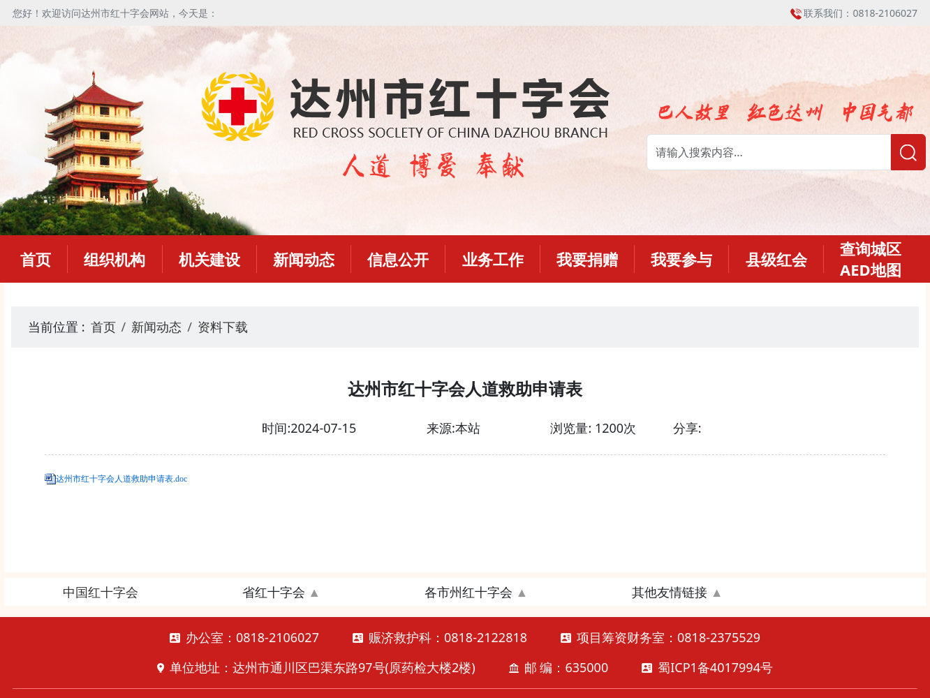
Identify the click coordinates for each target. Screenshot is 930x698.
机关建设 (209, 258)
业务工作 (493, 258)
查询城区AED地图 (870, 259)
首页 (35, 258)
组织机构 (114, 258)
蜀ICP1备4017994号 (715, 667)
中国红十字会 (100, 592)
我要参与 (681, 258)
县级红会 (776, 258)
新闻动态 (303, 258)
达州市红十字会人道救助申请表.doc (121, 479)
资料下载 (223, 326)
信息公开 (398, 258)
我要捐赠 (587, 258)
